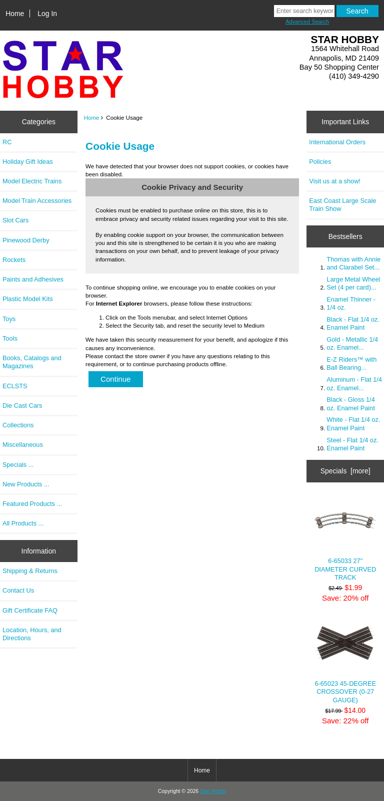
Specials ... (18, 464)
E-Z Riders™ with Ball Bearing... (351, 363)
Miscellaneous (22, 444)
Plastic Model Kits (27, 299)
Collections (18, 425)
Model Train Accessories (37, 200)
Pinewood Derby (26, 240)
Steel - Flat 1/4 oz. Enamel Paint (352, 444)
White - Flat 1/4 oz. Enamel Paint (353, 423)
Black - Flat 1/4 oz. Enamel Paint (353, 323)
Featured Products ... (32, 503)
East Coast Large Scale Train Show (342, 204)
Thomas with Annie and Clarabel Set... (353, 263)
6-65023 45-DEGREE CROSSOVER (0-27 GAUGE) (345, 660)
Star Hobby (213, 791)
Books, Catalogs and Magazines (32, 362)
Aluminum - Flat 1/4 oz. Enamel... (354, 383)
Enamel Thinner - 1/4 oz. (351, 303)
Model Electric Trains (32, 181)
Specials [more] (345, 471)
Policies (320, 161)
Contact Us (18, 590)
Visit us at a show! (334, 181)
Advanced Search (307, 22)
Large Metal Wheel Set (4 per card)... (353, 283)
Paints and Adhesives (33, 279)
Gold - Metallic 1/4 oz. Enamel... (352, 343)
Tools (10, 338)
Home (15, 14)
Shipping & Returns (30, 571)
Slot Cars (15, 220)
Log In (47, 14)
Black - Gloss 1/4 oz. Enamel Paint (350, 403)
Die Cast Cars (22, 405)
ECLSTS (15, 386)
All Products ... (23, 523)
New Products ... (26, 484)
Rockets (14, 259)
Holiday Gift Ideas (27, 161)
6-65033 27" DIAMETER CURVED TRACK (345, 538)
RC (7, 142)
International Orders (337, 142)
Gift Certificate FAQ (30, 610)
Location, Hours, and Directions (32, 634)
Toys (9, 319)
